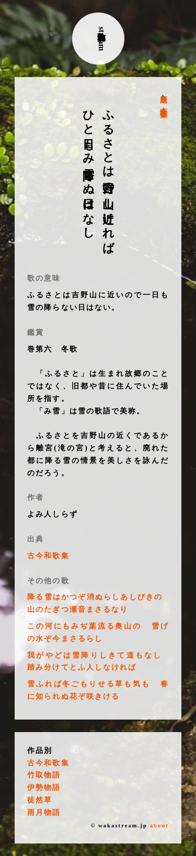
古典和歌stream (101, 39)
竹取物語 (44, 775)
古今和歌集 (163, 104)
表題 (163, 91)
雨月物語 (44, 812)
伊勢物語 (44, 787)
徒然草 (39, 800)
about (159, 825)
